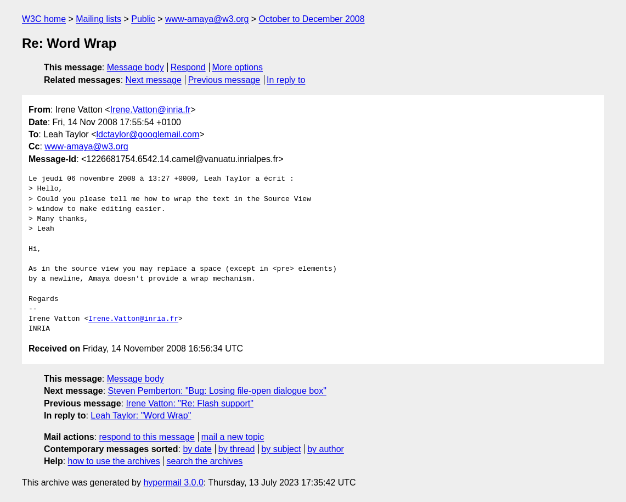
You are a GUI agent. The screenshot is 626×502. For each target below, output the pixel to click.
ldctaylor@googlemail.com (147, 134)
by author (325, 449)
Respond (188, 67)
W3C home (44, 19)
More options (237, 67)
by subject (281, 449)
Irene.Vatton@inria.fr (150, 109)
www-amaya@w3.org (207, 19)
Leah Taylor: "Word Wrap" (141, 415)
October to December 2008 (312, 19)
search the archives (205, 461)
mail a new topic (232, 437)
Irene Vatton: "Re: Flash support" (189, 403)
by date (197, 449)
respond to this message (146, 437)
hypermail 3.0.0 (173, 482)
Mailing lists (98, 19)
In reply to (286, 80)
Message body (135, 67)
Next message (154, 80)
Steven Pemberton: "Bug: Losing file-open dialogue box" (217, 390)
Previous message (224, 80)
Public (143, 19)
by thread (236, 449)
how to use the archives (114, 461)
